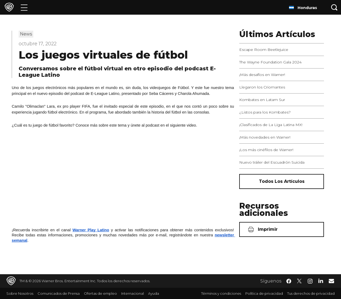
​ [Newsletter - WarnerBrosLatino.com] (331, 281)
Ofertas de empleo (100, 293)
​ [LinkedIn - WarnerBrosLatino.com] (321, 280)
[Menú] (24, 7)
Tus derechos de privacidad (311, 293)
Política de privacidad (264, 293)
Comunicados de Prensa (59, 293)
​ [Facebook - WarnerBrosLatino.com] (289, 281)
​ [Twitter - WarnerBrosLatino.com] (299, 281)
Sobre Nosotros (19, 293)
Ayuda (153, 293)
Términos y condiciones (221, 293)
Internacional (132, 293)
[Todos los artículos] (281, 181)
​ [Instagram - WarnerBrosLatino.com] (310, 281)
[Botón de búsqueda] (334, 7)
